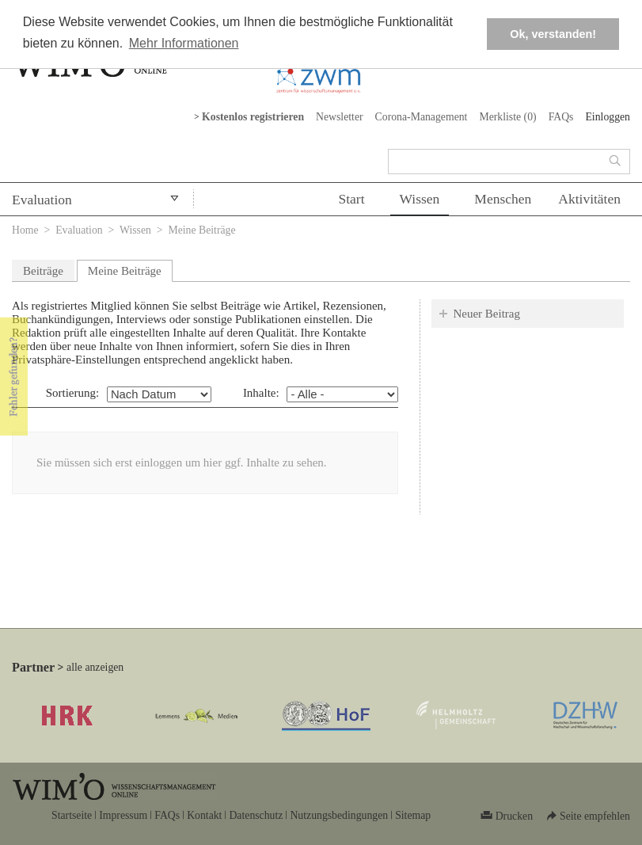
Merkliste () (507, 117)
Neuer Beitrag (486, 313)
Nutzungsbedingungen (339, 815)
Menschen (502, 199)
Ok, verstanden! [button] (553, 34)
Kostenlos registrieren (253, 117)
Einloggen (607, 117)
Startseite (71, 815)
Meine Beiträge (130, 269)
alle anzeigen (94, 667)
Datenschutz (256, 815)
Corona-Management (421, 117)
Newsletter (339, 117)
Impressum (123, 815)
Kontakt (204, 815)
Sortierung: (73, 392)
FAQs (561, 117)
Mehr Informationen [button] (184, 43)
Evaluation (42, 199)
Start (351, 199)
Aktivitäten (589, 199)
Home (25, 230)
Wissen (420, 199)
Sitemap (413, 815)
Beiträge (43, 271)
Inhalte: (261, 392)
